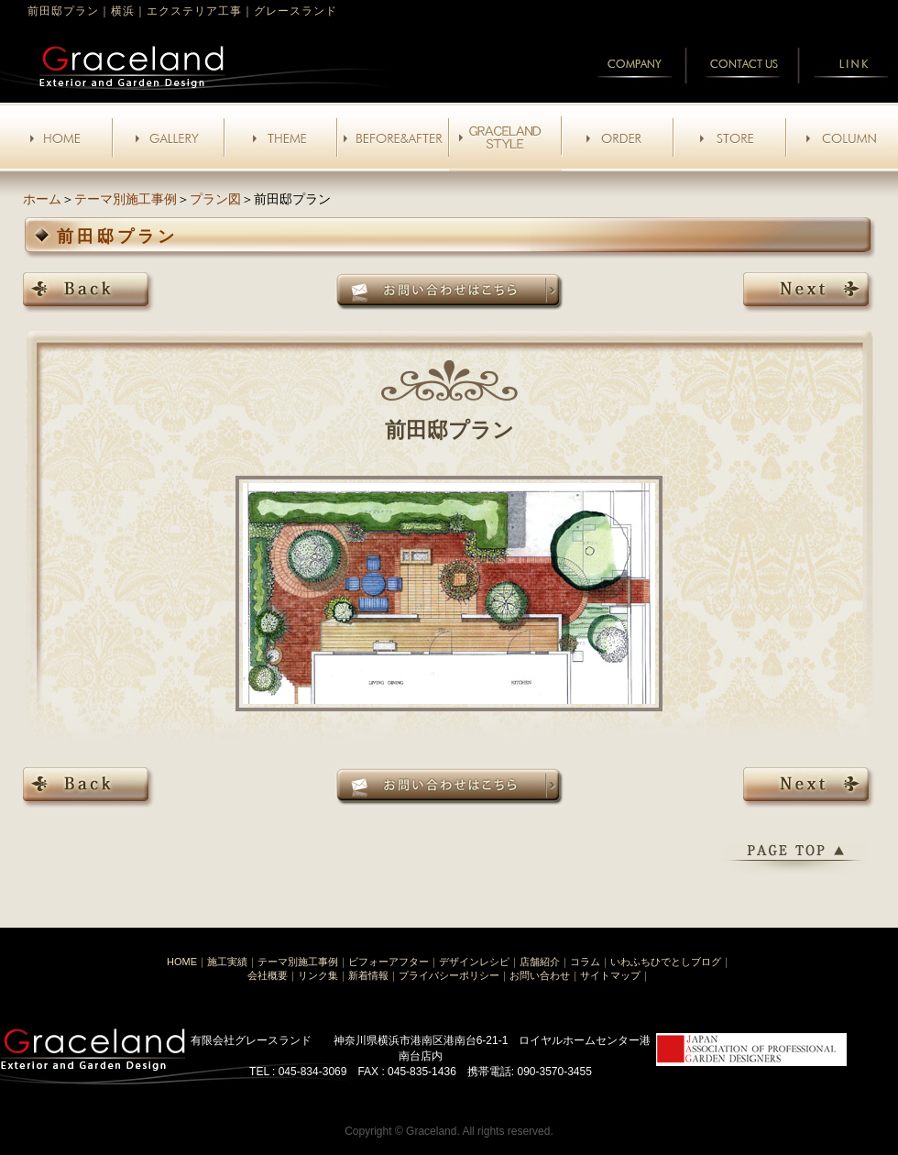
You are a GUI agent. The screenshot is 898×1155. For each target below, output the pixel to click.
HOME (182, 961)
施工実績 (227, 961)
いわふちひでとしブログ (665, 961)
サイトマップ (610, 975)
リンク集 (318, 975)
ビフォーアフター (388, 961)
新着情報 (368, 975)
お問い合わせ (539, 975)
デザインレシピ (474, 961)
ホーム (42, 199)
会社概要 (267, 975)
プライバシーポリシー (449, 975)
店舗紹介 (540, 961)
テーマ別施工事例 (125, 199)
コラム (585, 961)
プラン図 (215, 199)
